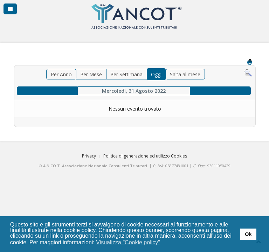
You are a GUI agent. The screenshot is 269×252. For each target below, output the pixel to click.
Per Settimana (126, 74)
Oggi (156, 74)
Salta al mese (185, 74)
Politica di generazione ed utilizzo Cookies (145, 156)
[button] (164, 243)
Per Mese (91, 74)
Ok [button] (248, 234)
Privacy (89, 156)
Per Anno (61, 74)
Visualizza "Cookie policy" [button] (128, 242)
